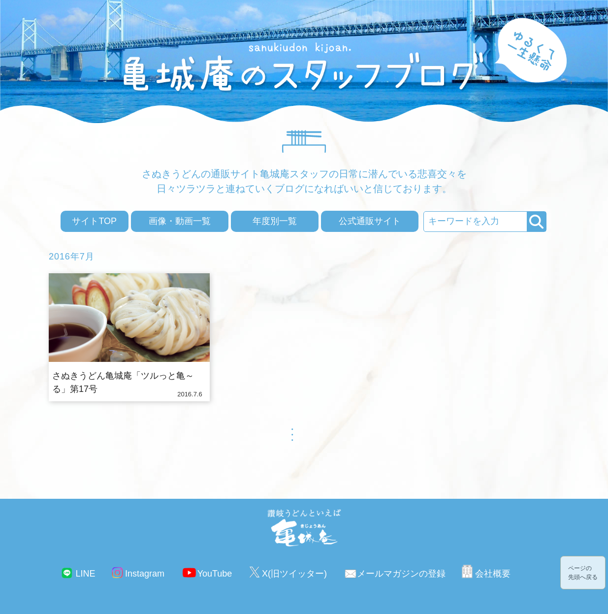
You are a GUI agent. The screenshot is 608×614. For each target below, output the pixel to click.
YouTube (214, 574)
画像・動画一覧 (180, 221)
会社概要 (493, 574)
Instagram (144, 574)
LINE (85, 574)
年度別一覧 (275, 221)
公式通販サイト (370, 221)
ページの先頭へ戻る (583, 573)
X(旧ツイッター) (294, 574)
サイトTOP (94, 221)
